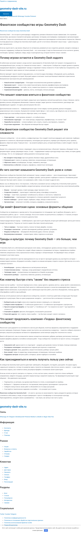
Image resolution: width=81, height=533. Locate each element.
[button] (40, 18)
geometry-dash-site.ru (13, 8)
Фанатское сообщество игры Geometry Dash (15, 31)
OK (46, 530)
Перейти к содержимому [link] (8, 1)
